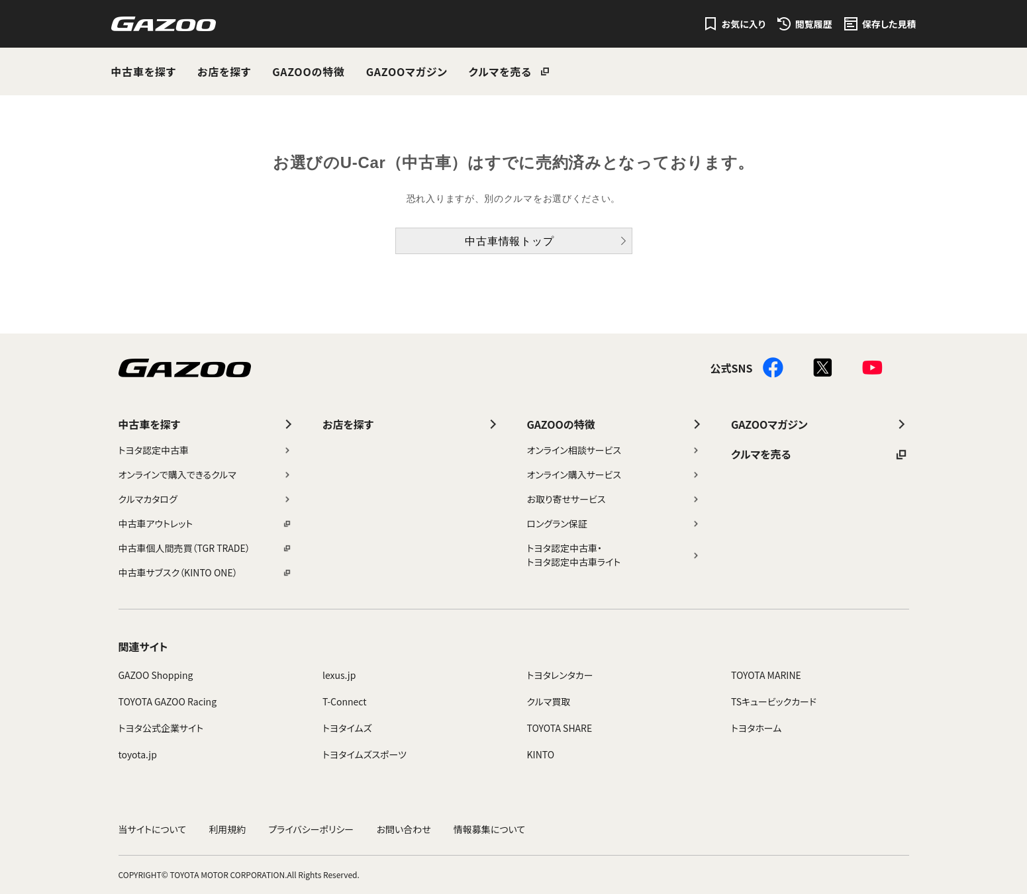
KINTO (541, 754)
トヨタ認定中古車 (206, 450)
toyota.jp (138, 754)
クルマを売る (500, 71)
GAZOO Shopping (156, 675)
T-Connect (344, 701)
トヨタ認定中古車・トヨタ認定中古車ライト (614, 554)
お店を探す (224, 71)
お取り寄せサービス (614, 499)
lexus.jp (339, 675)
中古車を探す (144, 71)
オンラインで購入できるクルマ (206, 474)
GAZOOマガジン (407, 71)
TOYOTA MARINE (766, 675)
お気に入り (743, 23)
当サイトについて (153, 829)
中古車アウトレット (206, 523)
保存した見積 (889, 23)
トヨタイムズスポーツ (364, 754)
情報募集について (489, 829)
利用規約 (227, 829)
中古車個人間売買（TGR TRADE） (206, 548)
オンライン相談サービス (614, 450)
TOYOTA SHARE (560, 728)
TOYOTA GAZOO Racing (168, 701)
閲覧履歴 (813, 23)
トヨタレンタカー (560, 675)
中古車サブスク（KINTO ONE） (206, 572)
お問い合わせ (403, 829)
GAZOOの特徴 (308, 71)
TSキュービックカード (773, 701)
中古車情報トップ (509, 241)
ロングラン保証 (614, 523)
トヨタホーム (756, 728)
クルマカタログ (206, 499)
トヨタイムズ (347, 728)
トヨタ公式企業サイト (161, 728)
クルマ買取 (549, 701)
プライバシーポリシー (311, 829)
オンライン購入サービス (614, 474)
